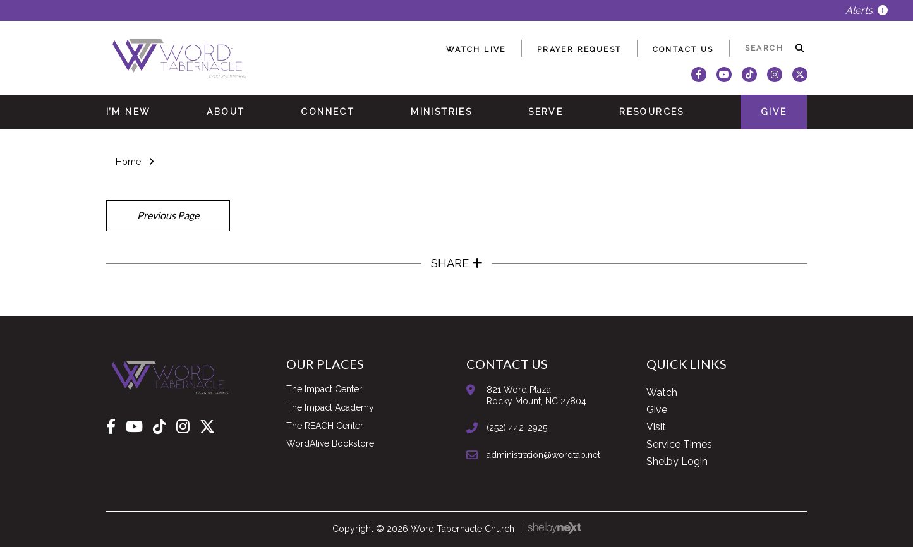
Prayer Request (579, 49)
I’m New (128, 112)
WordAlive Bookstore (330, 443)
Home (128, 162)
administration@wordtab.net (543, 455)
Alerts (866, 10)
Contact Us (683, 49)
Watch (661, 393)
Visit (656, 427)
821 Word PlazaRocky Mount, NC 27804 (536, 395)
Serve (545, 112)
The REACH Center (324, 426)
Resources (651, 112)
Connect (327, 112)
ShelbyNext (554, 528)
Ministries (441, 112)
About (226, 112)
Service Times (679, 444)
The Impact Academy (330, 407)
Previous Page (168, 215)
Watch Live (476, 49)
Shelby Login (677, 461)
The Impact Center (324, 389)
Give (774, 112)
